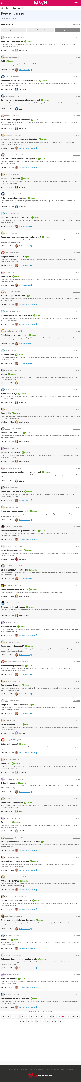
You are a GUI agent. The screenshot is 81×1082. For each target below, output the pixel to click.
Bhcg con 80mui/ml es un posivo (14, 570)
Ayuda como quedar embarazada (15, 511)
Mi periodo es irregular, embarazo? (15, 120)
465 (47, 1021)
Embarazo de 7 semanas (11, 433)
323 (45, 1016)
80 (22, 1016)
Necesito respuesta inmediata (13, 296)
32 (18, 1016)
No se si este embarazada (12, 550)
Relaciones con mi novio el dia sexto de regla (19, 81)
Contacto (47, 1069)
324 (49, 1016)
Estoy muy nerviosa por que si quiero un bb (18, 531)
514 (61, 1021)
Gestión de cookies (67, 1069)
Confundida (6, 413)
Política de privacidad (36, 1069)
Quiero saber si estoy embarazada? (15, 217)
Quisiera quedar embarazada (13, 607)
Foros (8, 8)
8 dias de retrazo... (9, 783)
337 (29, 1021)
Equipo (9, 1069)
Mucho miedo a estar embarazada (15, 998)
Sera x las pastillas (9, 979)
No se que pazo (7, 354)
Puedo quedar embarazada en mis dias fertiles (20, 842)
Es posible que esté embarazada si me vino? (19, 139)
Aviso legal (55, 1069)
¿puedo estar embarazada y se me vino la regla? (21, 472)
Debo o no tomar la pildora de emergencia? (19, 159)
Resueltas (67, 30)
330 (20, 1021)
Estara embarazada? (9, 744)
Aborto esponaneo (8, 626)
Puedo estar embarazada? (12, 803)
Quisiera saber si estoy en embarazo (16, 900)
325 (54, 1016)
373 (38, 1021)
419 (43, 1021)
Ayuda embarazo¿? (9, 394)
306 (40, 1016)
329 (72, 1016)
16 (13, 1016)
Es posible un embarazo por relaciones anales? (20, 100)
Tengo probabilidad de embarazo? (15, 705)
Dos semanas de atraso (10, 685)
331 (24, 1021)
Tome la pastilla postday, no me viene (16, 315)
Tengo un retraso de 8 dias (12, 491)
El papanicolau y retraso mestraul (15, 861)
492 (52, 1021)
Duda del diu (6, 276)
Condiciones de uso (20, 1069)
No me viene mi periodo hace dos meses (18, 920)
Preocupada (6, 822)
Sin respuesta (40, 30)
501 (56, 1021)
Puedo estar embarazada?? (12, 646)
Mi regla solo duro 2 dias (11, 724)
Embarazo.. (6, 763)
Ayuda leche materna (10, 881)
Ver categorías (5, 19)
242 (31, 1016)
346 (33, 1021)
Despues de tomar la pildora (12, 257)
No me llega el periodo (10, 178)
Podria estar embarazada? (12, 41)
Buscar (76, 25)
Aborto (4, 374)
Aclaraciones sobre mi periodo (13, 198)
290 (36, 1016)
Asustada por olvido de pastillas (14, 335)
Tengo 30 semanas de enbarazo (14, 589)
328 (68, 1016)
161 (27, 1016)
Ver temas (14, 19)
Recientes (13, 30)
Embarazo (17, 8)
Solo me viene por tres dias (12, 666)
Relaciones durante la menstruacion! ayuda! (19, 959)
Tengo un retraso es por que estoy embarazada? (21, 237)
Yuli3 (3, 61)
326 (59, 1016)
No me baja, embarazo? (11, 452)
